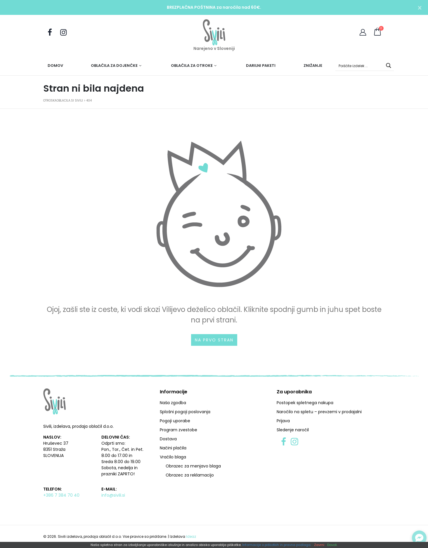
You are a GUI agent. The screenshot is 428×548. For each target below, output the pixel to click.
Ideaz (191, 536)
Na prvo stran (214, 340)
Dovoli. (332, 545)
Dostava (168, 439)
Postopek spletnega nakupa (305, 403)
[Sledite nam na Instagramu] (63, 32)
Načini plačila (173, 448)
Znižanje (313, 65)
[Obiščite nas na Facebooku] (50, 32)
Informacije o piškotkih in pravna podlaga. (276, 545)
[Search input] (360, 65)
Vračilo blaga (173, 457)
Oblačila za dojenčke (114, 65)
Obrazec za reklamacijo (190, 475)
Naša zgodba (173, 403)
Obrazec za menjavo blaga (193, 466)
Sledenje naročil (293, 430)
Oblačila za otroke (192, 65)
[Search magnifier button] (389, 65)
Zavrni (319, 545)
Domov (55, 65)
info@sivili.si (113, 495)
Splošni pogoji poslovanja (185, 412)
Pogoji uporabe (175, 421)
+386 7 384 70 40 (61, 495)
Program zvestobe (178, 430)
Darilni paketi (260, 65)
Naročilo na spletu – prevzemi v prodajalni (319, 412)
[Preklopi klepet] (419, 537)
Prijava (283, 421)
